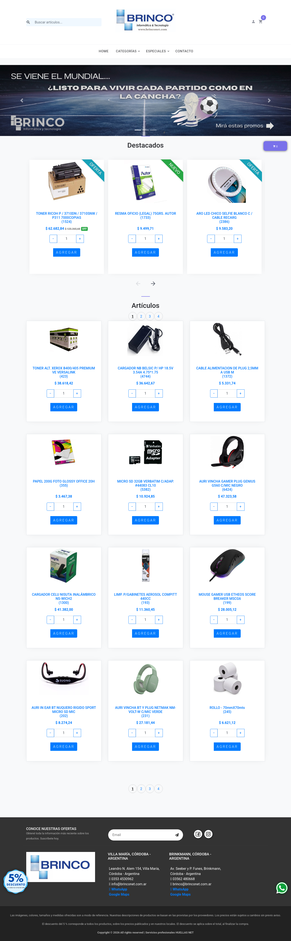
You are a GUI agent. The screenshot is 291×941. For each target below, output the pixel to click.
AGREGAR (66, 252)
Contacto (184, 51)
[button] (22, 100)
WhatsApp (118, 889)
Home (104, 51)
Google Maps (119, 894)
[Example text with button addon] (66, 239)
